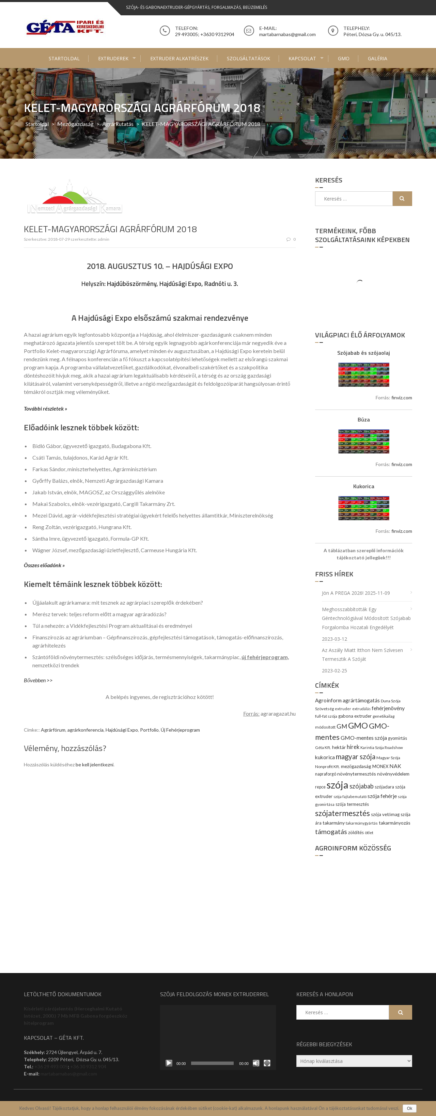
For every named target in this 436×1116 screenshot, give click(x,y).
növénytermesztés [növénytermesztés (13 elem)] (356, 774)
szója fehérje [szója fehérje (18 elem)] (382, 796)
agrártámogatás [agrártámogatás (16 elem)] (361, 700)
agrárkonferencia (85, 730)
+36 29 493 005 (51, 1066)
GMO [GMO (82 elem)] (358, 725)
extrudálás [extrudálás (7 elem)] (361, 708)
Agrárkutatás (118, 124)
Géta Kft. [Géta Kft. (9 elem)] (323, 747)
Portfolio (149, 730)
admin (103, 239)
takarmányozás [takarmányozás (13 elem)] (394, 823)
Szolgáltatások (248, 58)
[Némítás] (256, 1063)
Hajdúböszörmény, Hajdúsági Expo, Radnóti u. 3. (172, 283)
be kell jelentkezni (94, 764)
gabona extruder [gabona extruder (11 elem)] (355, 716)
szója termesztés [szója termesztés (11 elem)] (352, 804)
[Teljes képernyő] (267, 1063)
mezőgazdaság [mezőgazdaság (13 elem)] (356, 766)
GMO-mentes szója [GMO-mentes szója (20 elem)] (364, 737)
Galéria (377, 58)
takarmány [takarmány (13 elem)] (334, 823)
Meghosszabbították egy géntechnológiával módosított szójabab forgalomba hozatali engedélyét (366, 618)
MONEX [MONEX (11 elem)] (380, 766)
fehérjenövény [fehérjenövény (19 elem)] (388, 708)
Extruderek (113, 58)
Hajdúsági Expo (122, 730)
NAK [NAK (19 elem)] (395, 766)
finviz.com (401, 397)
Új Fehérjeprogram (180, 730)
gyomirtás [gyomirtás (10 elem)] (397, 738)
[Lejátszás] (169, 1063)
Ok (409, 1108)
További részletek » (45, 408)
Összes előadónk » (44, 565)
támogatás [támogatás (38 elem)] (331, 831)
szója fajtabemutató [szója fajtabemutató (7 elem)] (350, 796)
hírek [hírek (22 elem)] (353, 747)
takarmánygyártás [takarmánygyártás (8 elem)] (362, 823)
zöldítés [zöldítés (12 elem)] (356, 832)
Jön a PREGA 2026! (342, 593)
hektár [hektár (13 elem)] (339, 747)
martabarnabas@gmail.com (69, 1074)
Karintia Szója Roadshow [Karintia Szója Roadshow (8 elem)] (381, 747)
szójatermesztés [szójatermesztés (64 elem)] (342, 813)
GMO (343, 58)
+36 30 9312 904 (88, 1066)
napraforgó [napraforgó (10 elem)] (325, 774)
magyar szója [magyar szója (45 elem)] (355, 756)
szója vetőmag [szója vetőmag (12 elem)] (385, 814)
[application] (218, 1037)
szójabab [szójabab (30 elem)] (361, 786)
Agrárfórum (53, 730)
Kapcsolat (302, 58)
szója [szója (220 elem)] (337, 785)
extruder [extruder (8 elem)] (343, 708)
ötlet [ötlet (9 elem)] (369, 832)
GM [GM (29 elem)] (342, 726)
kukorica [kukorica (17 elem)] (325, 757)
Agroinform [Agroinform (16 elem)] (328, 700)
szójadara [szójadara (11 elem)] (384, 787)
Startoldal (64, 58)
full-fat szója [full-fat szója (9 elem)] (326, 716)
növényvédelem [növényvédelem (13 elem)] (393, 774)
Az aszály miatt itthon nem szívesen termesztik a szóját (362, 655)
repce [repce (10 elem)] (320, 787)
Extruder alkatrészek (179, 58)
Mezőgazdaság (75, 124)
